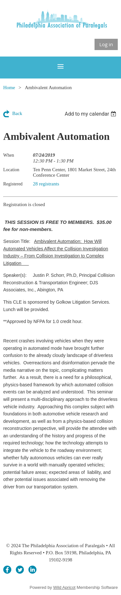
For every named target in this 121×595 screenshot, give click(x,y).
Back (17, 113)
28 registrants (46, 183)
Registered (13, 184)
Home (9, 87)
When (8, 155)
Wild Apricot (64, 587)
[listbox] (91, 114)
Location (11, 169)
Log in (106, 44)
